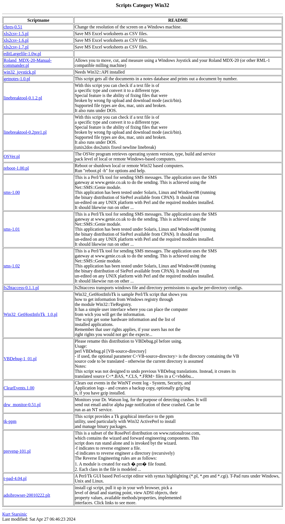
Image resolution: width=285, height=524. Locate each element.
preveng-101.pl (17, 451)
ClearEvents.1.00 (19, 388)
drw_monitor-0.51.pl (22, 404)
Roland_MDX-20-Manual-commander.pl (27, 63)
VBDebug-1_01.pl (20, 358)
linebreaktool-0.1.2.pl (23, 98)
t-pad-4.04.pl (15, 478)
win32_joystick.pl (20, 72)
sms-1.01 (12, 229)
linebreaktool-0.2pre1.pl (25, 132)
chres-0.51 (13, 27)
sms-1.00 (12, 192)
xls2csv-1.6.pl (16, 40)
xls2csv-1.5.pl (16, 33)
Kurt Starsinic (14, 514)
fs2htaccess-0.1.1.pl (21, 287)
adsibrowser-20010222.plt (27, 495)
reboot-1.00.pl (16, 168)
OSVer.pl (12, 156)
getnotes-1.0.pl (17, 78)
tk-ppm (10, 421)
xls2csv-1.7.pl (16, 47)
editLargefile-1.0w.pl (22, 53)
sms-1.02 (12, 266)
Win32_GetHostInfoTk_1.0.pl (30, 314)
